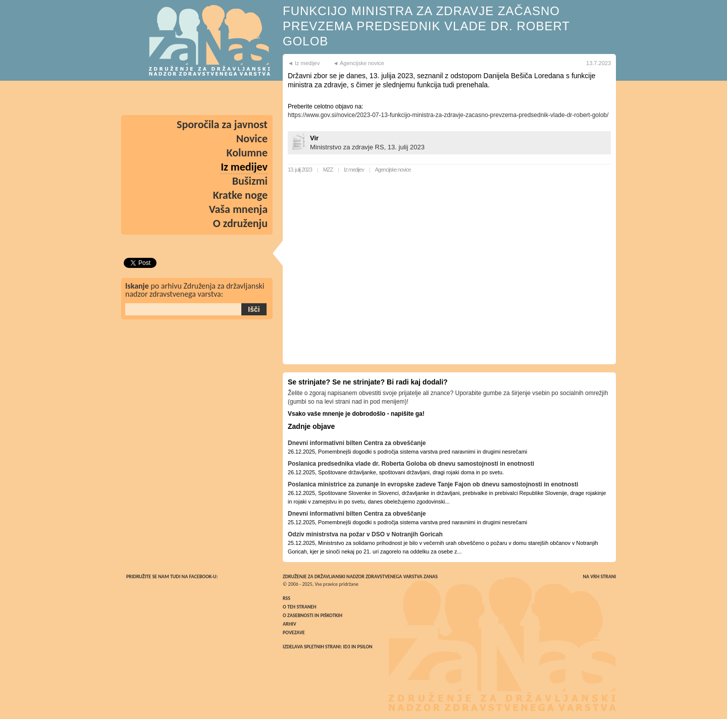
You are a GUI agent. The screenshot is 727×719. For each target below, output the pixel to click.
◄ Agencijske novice (358, 63)
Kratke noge (240, 195)
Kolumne (247, 152)
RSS (286, 598)
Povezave (294, 632)
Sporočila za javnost (222, 124)
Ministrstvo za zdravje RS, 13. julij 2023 (367, 147)
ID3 (346, 646)
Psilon (364, 646)
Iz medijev (354, 170)
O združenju (240, 223)
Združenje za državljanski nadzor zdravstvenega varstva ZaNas (360, 576)
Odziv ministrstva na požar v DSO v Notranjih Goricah (365, 534)
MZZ (328, 170)
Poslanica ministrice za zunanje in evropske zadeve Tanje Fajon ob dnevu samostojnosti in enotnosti (433, 484)
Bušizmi (250, 181)
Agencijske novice (393, 170)
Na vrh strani (599, 576)
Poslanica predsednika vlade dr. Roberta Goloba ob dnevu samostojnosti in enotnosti (411, 463)
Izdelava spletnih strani (312, 646)
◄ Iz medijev (304, 63)
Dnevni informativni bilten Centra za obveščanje (357, 443)
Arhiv (289, 624)
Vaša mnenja (238, 209)
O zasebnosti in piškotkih (312, 615)
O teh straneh (299, 606)
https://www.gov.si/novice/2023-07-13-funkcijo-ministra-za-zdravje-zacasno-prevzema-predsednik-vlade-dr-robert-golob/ (448, 115)
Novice (252, 138)
